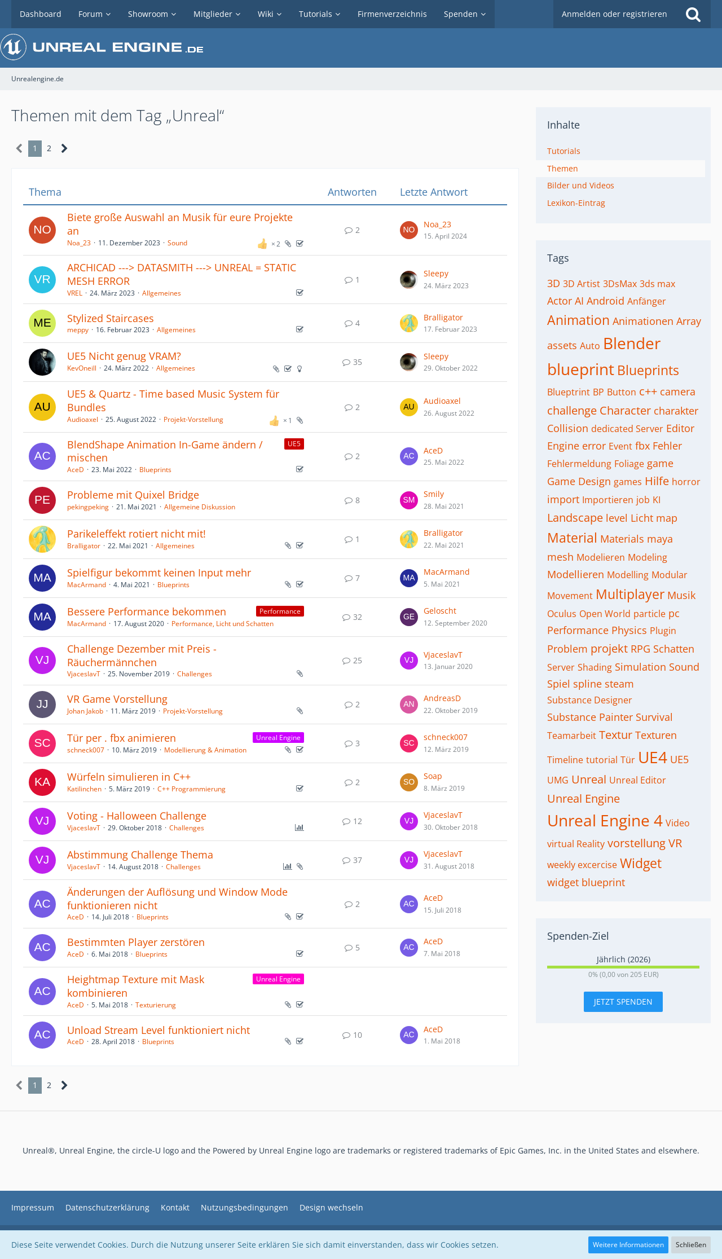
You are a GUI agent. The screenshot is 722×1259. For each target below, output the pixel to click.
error (594, 445)
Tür (627, 760)
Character (625, 410)
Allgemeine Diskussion (199, 507)
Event (620, 446)
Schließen (691, 1244)
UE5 (679, 759)
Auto (590, 346)
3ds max (657, 284)
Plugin (663, 630)
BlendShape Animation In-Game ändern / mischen (165, 451)
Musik (681, 595)
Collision (567, 428)
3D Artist (581, 284)
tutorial (602, 760)
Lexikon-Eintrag (576, 202)
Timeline (565, 760)
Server (561, 667)
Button (621, 392)
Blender (632, 343)
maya (660, 538)
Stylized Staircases (110, 318)
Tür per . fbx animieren (121, 738)
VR (675, 843)
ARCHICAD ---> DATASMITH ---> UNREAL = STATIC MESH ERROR (181, 274)
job (643, 500)
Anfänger (646, 301)
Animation (578, 320)
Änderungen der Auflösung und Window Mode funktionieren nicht (177, 898)
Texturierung (155, 1005)
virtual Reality (576, 844)
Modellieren (575, 574)
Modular (669, 575)
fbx (642, 445)
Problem (567, 648)
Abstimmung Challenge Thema (140, 854)
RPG (640, 648)
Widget (641, 863)
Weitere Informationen (628, 1244)
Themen (562, 168)
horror (686, 482)
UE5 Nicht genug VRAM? (124, 356)
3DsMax (620, 284)
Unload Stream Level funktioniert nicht (158, 1030)
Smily (434, 493)
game (660, 463)
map (666, 518)
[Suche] (693, 14)
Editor (680, 428)
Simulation (640, 666)
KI (657, 500)
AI (579, 300)
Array (688, 321)
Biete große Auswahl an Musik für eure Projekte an (180, 223)
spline (587, 683)
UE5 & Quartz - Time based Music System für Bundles (173, 400)
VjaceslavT (83, 674)
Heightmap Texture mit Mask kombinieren (135, 986)
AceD (75, 469)
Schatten (673, 648)
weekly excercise (582, 865)
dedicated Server (627, 428)
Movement (570, 595)
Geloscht (440, 610)
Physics (629, 630)
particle (649, 614)
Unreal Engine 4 (605, 820)
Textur (615, 734)
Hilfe (657, 480)
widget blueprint (586, 882)
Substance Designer (589, 700)
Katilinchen (84, 789)
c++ (648, 391)
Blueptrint (568, 392)
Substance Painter (590, 717)
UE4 (652, 757)
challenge (572, 410)
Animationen (643, 321)
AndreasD (442, 698)
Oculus (561, 614)
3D (553, 283)
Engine (563, 445)
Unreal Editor (637, 780)
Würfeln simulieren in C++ (129, 776)
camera (677, 391)
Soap (433, 776)
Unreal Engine (583, 798)
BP (598, 392)
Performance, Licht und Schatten (222, 623)
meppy (78, 329)
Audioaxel (82, 419)
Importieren (607, 500)
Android (605, 300)
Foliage (629, 463)
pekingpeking (88, 507)
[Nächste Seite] (64, 148)
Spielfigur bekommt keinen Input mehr (159, 572)
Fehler (667, 445)
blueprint (580, 369)
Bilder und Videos (580, 185)
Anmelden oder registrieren (614, 13)
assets (562, 345)
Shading (595, 667)
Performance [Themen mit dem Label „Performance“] (280, 611)
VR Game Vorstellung (117, 699)
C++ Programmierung (191, 789)
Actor (559, 300)
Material (572, 538)
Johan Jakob (85, 711)
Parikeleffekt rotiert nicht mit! (136, 533)
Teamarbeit (571, 735)
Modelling (628, 575)
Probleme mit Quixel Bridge (133, 494)
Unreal (588, 779)
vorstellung (636, 843)
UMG (558, 780)
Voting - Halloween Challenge (136, 815)
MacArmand (86, 584)
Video (678, 823)
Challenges (194, 674)
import (563, 499)
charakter (676, 410)
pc (674, 613)
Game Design (579, 481)
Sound (177, 243)
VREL (74, 293)
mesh (560, 557)
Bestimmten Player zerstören (136, 942)
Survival (654, 717)
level (617, 518)
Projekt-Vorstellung (193, 419)
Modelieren (600, 557)
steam (619, 683)
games (628, 482)
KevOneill (81, 368)
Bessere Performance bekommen (146, 611)
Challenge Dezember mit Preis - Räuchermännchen (142, 655)
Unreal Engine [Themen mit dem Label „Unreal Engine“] (278, 737)
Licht (642, 518)
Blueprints (155, 469)
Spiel (558, 683)
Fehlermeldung (579, 463)
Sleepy (436, 273)
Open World (605, 614)
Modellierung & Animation (205, 750)
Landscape (575, 517)
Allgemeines (161, 293)
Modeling (647, 557)
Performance (578, 630)
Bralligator (443, 317)
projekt (609, 648)
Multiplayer (630, 594)
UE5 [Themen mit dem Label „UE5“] (294, 443)
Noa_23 (79, 243)
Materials (622, 538)
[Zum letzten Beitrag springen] (409, 230)
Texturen (656, 735)
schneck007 (85, 750)
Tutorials (563, 151)
